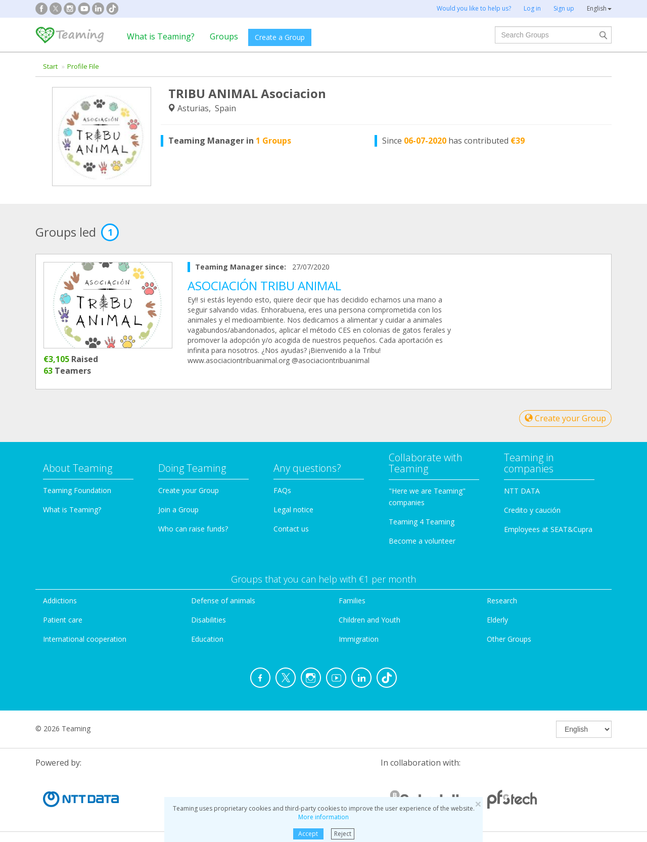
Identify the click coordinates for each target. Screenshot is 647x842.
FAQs (282, 490)
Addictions (60, 600)
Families (352, 600)
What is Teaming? (161, 36)
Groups (224, 36)
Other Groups (509, 639)
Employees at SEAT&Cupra (548, 529)
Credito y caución (532, 510)
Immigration (359, 639)
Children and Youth (369, 620)
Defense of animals (223, 600)
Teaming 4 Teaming (421, 521)
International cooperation (84, 639)
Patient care (62, 620)
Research (502, 600)
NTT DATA (522, 491)
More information (323, 817)
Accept (308, 833)
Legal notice (293, 509)
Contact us (291, 529)
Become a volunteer (422, 541)
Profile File (83, 66)
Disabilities (208, 620)
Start (50, 66)
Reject (342, 833)
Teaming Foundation (77, 490)
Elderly (497, 620)
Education (207, 639)
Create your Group (565, 418)
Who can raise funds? (193, 529)
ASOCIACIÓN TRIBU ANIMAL (264, 285)
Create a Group (280, 37)
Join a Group (178, 509)
